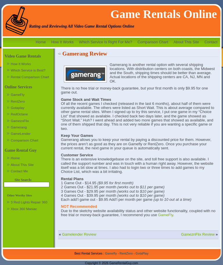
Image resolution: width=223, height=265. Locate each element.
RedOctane (19, 114)
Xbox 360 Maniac (24, 209)
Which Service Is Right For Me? (105, 42)
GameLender (20, 133)
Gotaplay (17, 108)
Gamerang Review (84, 54)
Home (41, 42)
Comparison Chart (153, 42)
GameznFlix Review (198, 234)
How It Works (62, 42)
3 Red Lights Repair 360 (29, 202)
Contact (210, 42)
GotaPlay (142, 253)
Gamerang (19, 127)
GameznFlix (20, 121)
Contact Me (19, 171)
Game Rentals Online (163, 14)
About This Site (186, 42)
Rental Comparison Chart (30, 77)
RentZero (18, 101)
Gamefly (111, 253)
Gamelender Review (79, 234)
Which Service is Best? (28, 70)
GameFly (165, 215)
